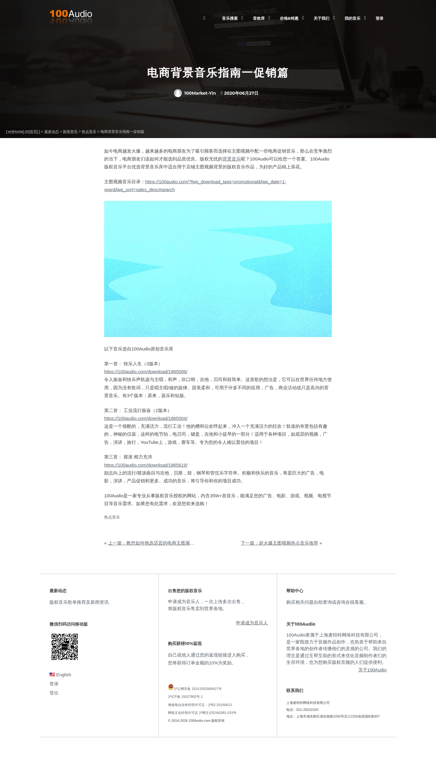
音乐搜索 (230, 18)
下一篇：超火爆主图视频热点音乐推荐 (279, 543)
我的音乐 (352, 18)
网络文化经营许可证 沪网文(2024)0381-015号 (202, 712)
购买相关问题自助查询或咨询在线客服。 (327, 602)
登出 (54, 692)
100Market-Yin (195, 93)
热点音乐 (112, 517)
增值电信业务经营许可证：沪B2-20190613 (200, 705)
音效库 (259, 18)
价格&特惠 (289, 18)
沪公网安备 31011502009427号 (198, 689)
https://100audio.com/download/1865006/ (145, 371)
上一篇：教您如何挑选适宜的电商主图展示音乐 (156, 543)
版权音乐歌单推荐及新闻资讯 (79, 602)
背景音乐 (232, 158)
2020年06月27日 (241, 93)
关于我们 (321, 18)
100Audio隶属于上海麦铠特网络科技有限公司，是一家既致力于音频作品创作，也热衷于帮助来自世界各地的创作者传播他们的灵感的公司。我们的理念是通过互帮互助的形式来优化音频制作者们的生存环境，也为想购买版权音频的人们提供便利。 (336, 648)
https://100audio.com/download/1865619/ (145, 465)
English (60, 674)
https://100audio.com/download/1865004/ (145, 418)
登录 (379, 18)
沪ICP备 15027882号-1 (185, 696)
